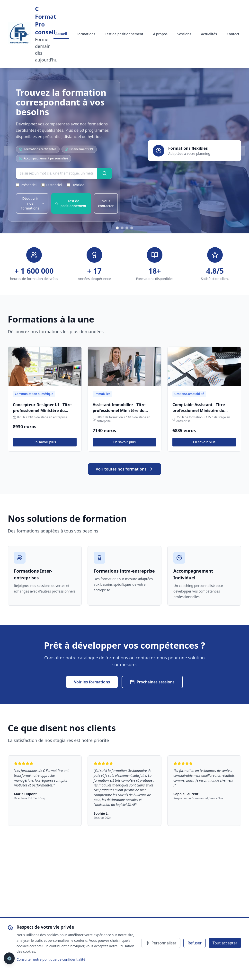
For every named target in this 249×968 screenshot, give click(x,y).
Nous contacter (106, 203)
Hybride (75, 185)
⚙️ (9, 958)
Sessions (184, 34)
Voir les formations (92, 682)
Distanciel (51, 185)
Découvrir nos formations (32, 203)
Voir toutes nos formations (124, 469)
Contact (233, 34)
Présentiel (26, 185)
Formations (86, 34)
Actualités (209, 34)
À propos (160, 34)
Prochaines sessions (152, 682)
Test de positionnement (124, 34)
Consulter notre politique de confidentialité (51, 959)
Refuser (194, 943)
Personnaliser (160, 943)
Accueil (61, 33)
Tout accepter (225, 943)
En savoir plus (45, 442)
